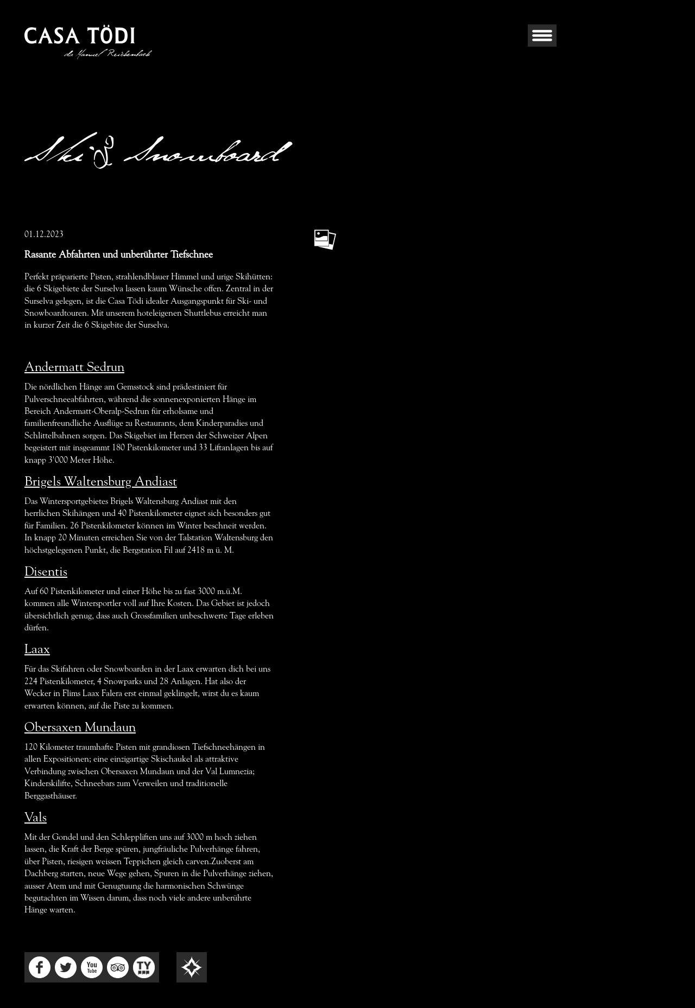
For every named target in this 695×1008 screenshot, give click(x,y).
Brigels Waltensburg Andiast (100, 482)
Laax (37, 649)
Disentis (45, 572)
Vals (35, 818)
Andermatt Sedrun (74, 367)
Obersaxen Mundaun (80, 728)
